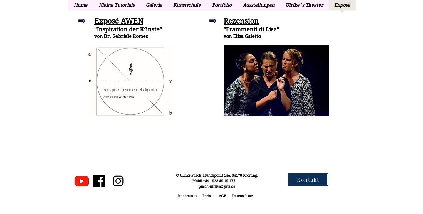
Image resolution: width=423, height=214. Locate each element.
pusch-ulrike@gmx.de (217, 186)
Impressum (187, 196)
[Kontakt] (308, 179)
